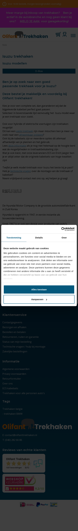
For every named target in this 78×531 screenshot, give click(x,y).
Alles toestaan (39, 289)
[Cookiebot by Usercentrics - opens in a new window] (61, 229)
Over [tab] (64, 237)
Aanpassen (39, 299)
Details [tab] (39, 237)
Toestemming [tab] (13, 237)
